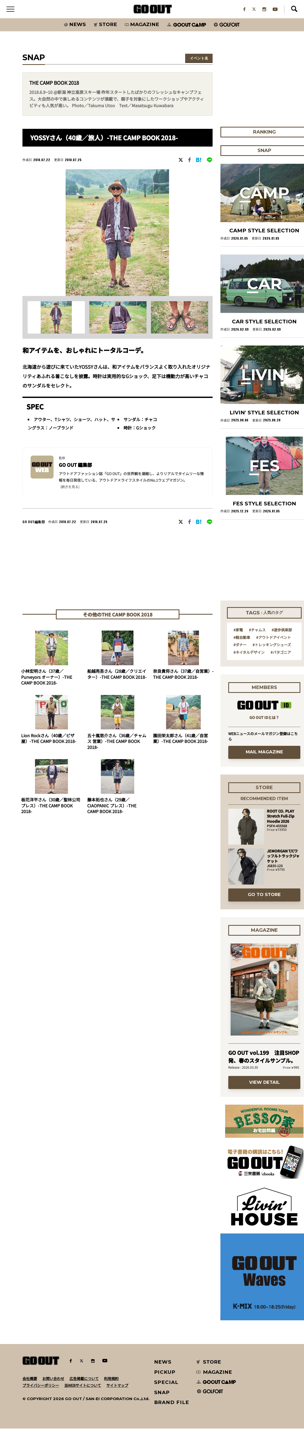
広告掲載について (84, 1383)
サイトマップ (117, 1390)
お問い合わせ (53, 1383)
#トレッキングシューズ (272, 650)
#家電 (238, 635)
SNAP (162, 1398)
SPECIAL (166, 1387)
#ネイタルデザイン (249, 657)
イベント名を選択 (199, 64)
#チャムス (257, 635)
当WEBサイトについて (82, 1390)
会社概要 (29, 1383)
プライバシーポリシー (40, 1390)
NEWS (163, 1367)
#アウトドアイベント (273, 642)
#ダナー (240, 650)
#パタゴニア (281, 657)
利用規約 (111, 1383)
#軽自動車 (241, 642)
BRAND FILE (171, 1408)
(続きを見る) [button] (69, 492)
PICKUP (165, 1378)
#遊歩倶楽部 (282, 635)
